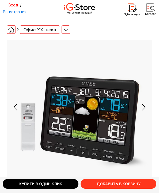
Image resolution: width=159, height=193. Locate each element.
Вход (13, 5)
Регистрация (14, 12)
